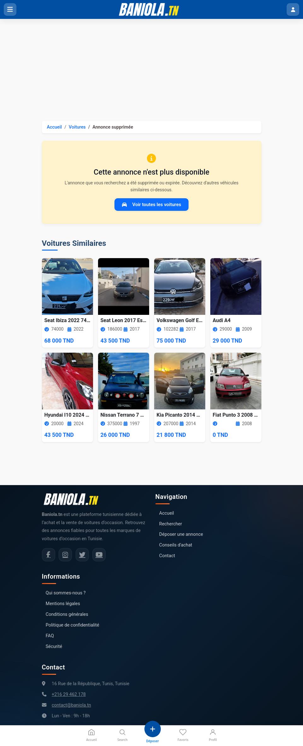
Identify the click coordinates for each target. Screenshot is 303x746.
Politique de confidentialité (72, 625)
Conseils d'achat (175, 545)
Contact (167, 555)
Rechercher (170, 524)
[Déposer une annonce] (152, 732)
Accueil (54, 127)
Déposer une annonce (181, 534)
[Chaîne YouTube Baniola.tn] (99, 554)
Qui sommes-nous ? (66, 593)
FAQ (50, 636)
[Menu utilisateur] (293, 9)
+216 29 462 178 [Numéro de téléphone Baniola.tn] (69, 694)
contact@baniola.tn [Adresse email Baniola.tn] (71, 705)
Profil (213, 735)
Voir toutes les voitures (151, 204)
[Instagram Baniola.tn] (65, 554)
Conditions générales (67, 614)
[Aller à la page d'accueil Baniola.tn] (73, 499)
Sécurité (54, 646)
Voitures (77, 127)
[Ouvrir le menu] (10, 9)
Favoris (183, 735)
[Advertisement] (151, 66)
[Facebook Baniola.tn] (48, 554)
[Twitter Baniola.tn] (82, 554)
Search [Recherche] (122, 735)
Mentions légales (63, 603)
